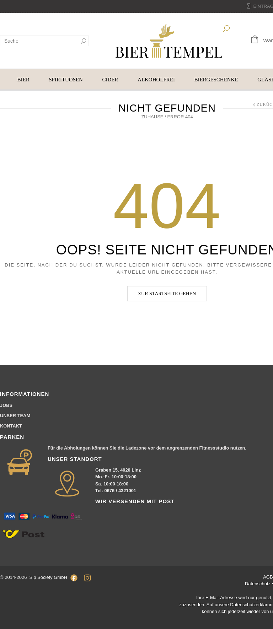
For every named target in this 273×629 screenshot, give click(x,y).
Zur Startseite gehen (167, 293)
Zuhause (152, 116)
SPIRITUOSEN (66, 79)
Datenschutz (258, 583)
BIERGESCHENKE (216, 79)
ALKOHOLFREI (156, 79)
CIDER (110, 79)
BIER (23, 79)
